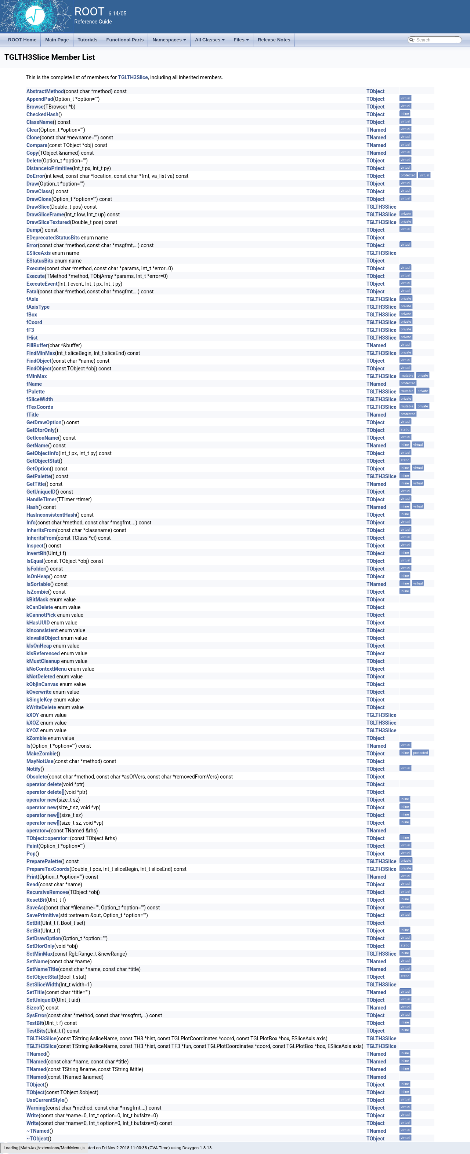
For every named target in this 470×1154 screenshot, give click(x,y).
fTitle (32, 415)
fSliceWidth (39, 399)
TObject (375, 91)
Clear (32, 130)
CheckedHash (42, 114)
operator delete (44, 784)
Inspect (35, 546)
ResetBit (36, 900)
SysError (36, 1015)
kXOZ (32, 723)
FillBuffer (37, 345)
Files (242, 42)
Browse (35, 107)
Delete (33, 161)
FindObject (38, 361)
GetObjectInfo (42, 453)
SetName (37, 961)
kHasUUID (38, 623)
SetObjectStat (42, 977)
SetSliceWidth (42, 985)
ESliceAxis (38, 253)
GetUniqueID (40, 492)
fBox (31, 315)
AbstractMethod (45, 91)
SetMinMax (39, 954)
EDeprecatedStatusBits (53, 238)
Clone (33, 137)
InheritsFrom (41, 530)
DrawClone (38, 199)
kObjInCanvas (42, 684)
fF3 (30, 330)
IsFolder (35, 569)
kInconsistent (42, 630)
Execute (35, 268)
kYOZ (32, 730)
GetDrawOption (43, 422)
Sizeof (33, 1008)
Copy (32, 153)
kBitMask (37, 599)
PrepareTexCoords (47, 869)
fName (34, 384)
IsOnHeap (37, 576)
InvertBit (36, 553)
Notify (33, 769)
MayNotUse (39, 761)
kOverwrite (38, 692)
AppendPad (39, 99)
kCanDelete (39, 607)
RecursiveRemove (47, 892)
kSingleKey (39, 700)
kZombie (36, 738)
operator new (41, 800)
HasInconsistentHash (51, 515)
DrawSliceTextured (48, 222)
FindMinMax (40, 353)
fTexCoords (39, 407)
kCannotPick (41, 615)
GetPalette (38, 476)
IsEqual (34, 561)
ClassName (39, 122)
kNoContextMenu (46, 669)
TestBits (36, 1031)
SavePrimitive (42, 915)
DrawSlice (38, 207)
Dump (33, 230)
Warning (36, 1108)
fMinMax (36, 376)
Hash (32, 507)
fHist (32, 338)
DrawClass (38, 191)
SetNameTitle (42, 969)
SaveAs (35, 908)
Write (32, 1115)
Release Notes (274, 40)
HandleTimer (41, 499)
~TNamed (38, 1131)
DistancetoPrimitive (49, 168)
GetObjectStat (42, 461)
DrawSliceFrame (45, 214)
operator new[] (42, 815)
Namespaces (169, 42)
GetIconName (42, 438)
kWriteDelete (41, 707)
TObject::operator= (48, 838)
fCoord (34, 322)
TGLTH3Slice (133, 77)
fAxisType (38, 307)
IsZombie (37, 592)
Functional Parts (125, 40)
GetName (37, 445)
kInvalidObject (42, 638)
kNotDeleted (40, 676)
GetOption (38, 469)
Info (31, 522)
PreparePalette (43, 861)
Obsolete (36, 777)
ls (28, 746)
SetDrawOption (43, 938)
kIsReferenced (43, 653)
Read (32, 884)
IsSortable (38, 584)
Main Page (57, 40)
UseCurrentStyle (45, 1100)
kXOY (32, 715)
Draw (32, 184)
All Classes (210, 42)
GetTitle (35, 484)
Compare (36, 145)
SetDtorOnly (40, 946)
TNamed (376, 130)
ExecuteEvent (42, 284)
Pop (31, 854)
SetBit (33, 923)
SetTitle (35, 992)
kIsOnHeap (39, 646)
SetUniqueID (40, 1000)
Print (31, 877)
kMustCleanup (43, 661)
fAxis (32, 299)
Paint (32, 846)
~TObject (37, 1139)
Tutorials (88, 40)
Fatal (32, 291)
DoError (35, 176)
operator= (37, 831)
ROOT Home (22, 40)
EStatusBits (39, 261)
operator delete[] (45, 792)
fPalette (35, 392)
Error (32, 245)
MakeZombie (41, 753)
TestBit (34, 1023)
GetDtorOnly (40, 430)
